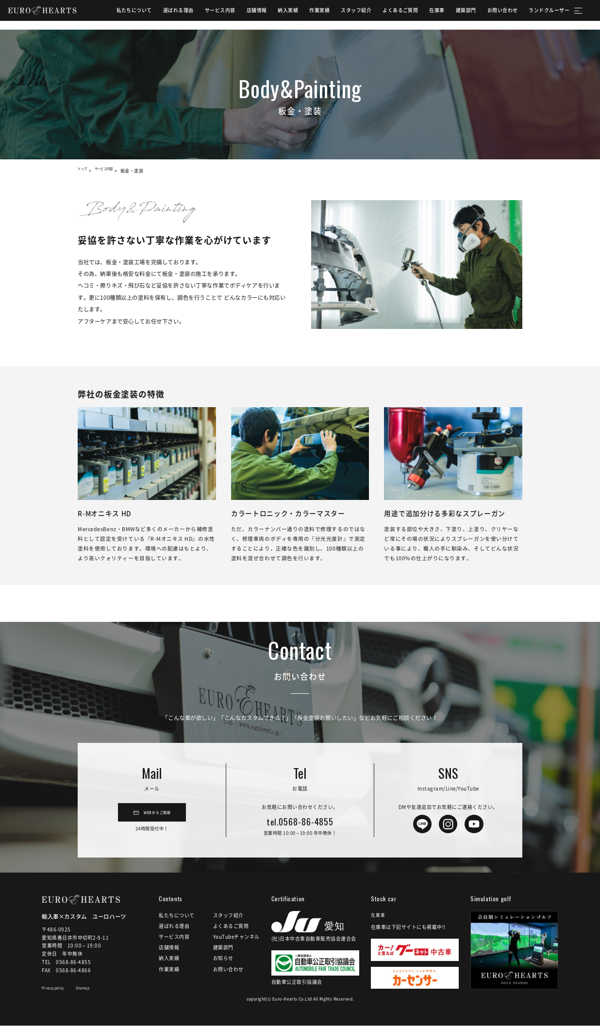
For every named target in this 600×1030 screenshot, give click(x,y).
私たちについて (123, 14)
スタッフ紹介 (346, 14)
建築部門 (455, 14)
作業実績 (309, 14)
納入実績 (277, 14)
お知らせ (223, 962)
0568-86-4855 (299, 823)
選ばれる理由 (168, 14)
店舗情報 (246, 14)
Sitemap (96, 994)
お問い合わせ (492, 14)
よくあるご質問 (390, 14)
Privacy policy (58, 994)
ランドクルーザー (538, 14)
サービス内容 (209, 14)
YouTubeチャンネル (236, 941)
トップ (84, 170)
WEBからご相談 (157, 816)
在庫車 (426, 14)
